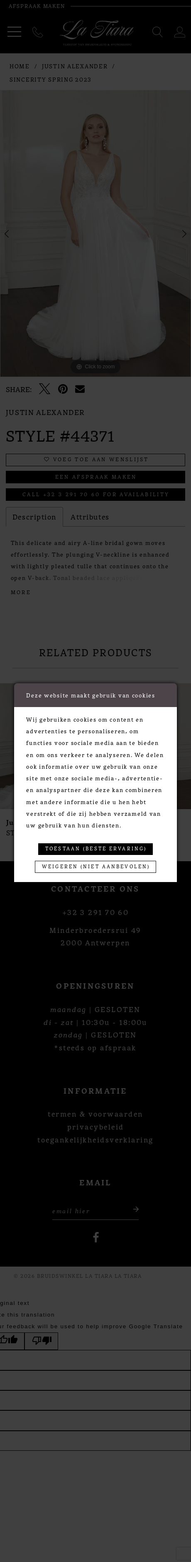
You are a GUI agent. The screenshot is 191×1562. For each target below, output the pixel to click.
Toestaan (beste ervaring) (96, 848)
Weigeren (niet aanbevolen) (96, 866)
